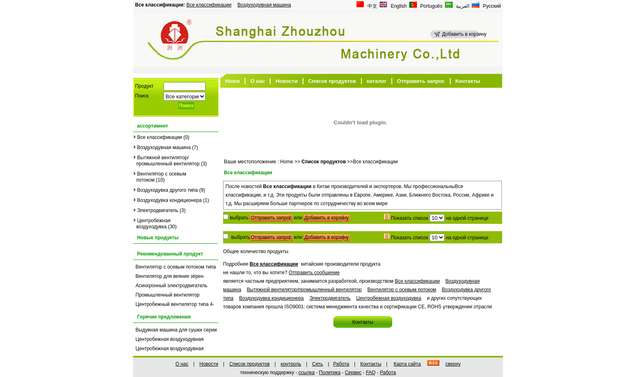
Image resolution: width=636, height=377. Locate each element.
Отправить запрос (421, 81)
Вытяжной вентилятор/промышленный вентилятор (168, 161)
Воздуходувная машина (264, 5)
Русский (491, 6)
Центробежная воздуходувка (153, 224)
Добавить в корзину (326, 218)
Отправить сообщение (314, 272)
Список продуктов (332, 81)
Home (232, 81)
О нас (257, 81)
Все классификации (209, 5)
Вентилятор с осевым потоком (401, 289)
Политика (329, 372)
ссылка (307, 372)
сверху (452, 364)
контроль (291, 364)
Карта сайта (407, 364)
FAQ (371, 372)
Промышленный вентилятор (167, 295)
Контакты (468, 81)
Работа (341, 364)
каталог (377, 81)
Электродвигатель (157, 210)
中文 (371, 6)
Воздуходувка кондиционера (169, 200)
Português (431, 6)
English (398, 6)
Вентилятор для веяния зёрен (169, 276)
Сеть (317, 364)
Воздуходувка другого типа (167, 190)
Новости (286, 81)
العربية (462, 6)
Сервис (353, 372)
